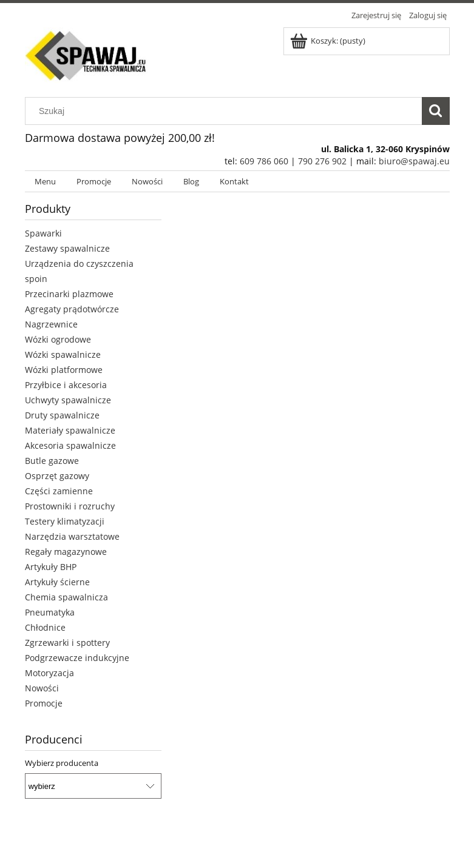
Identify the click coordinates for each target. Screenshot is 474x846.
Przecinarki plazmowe (69, 294)
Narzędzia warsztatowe (72, 536)
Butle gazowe (52, 460)
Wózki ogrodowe (58, 339)
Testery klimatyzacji (64, 521)
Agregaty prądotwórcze (72, 309)
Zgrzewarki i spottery (67, 642)
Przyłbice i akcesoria (66, 385)
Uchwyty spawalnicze (68, 400)
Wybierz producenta (61, 763)
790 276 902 (322, 161)
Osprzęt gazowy (57, 476)
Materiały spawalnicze (70, 430)
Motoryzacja (49, 673)
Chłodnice (45, 627)
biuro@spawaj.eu (414, 161)
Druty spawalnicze (62, 415)
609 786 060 (264, 161)
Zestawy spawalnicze (67, 248)
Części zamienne (59, 491)
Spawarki (43, 233)
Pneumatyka (50, 612)
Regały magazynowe (66, 551)
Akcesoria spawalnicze (70, 445)
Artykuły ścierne (57, 582)
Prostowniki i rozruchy (70, 506)
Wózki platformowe (64, 369)
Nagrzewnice (51, 324)
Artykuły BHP (50, 566)
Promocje (44, 703)
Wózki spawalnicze (63, 354)
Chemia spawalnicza (66, 597)
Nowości (42, 688)
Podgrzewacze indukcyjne (77, 657)
